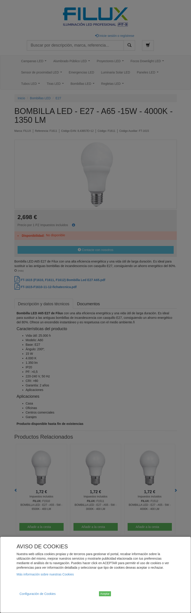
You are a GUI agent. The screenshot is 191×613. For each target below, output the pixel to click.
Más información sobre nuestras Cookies (45, 574)
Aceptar (105, 593)
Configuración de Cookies (38, 594)
